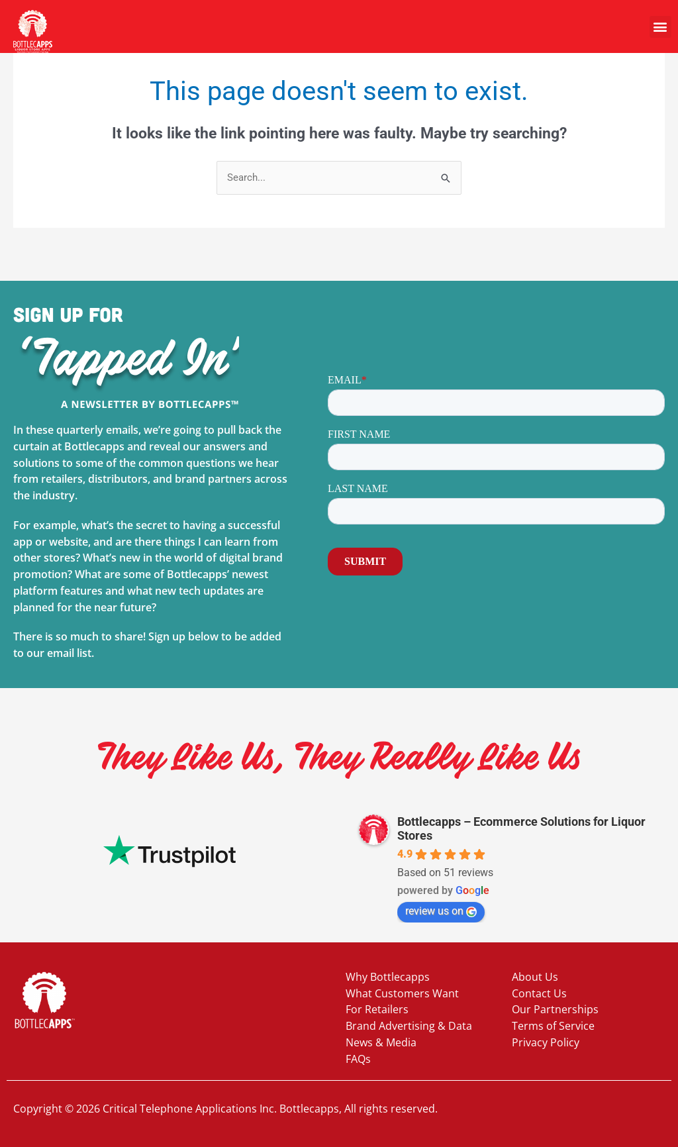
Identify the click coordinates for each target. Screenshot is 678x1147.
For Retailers (377, 1009)
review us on (441, 911)
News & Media (381, 1042)
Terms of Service (553, 1026)
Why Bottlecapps (388, 977)
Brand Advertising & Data (409, 1026)
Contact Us (539, 993)
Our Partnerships (555, 1009)
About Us (535, 977)
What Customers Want (402, 993)
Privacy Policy (545, 1042)
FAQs (358, 1059)
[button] (660, 27)
